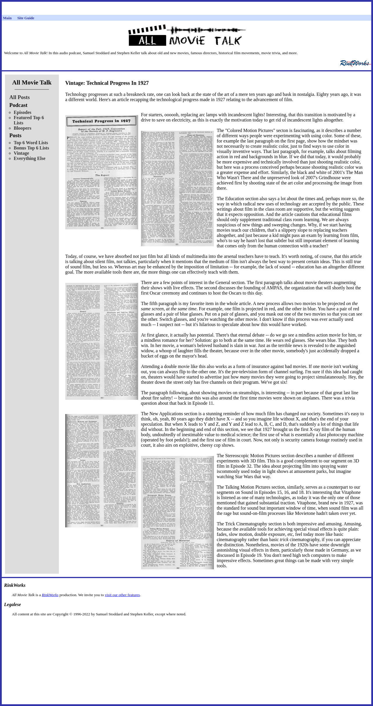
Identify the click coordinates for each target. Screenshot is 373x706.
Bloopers (22, 128)
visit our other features (122, 595)
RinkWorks (50, 595)
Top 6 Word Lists (31, 142)
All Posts (19, 97)
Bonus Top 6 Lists (31, 147)
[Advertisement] (186, 626)
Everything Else (29, 158)
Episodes (22, 112)
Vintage (21, 153)
